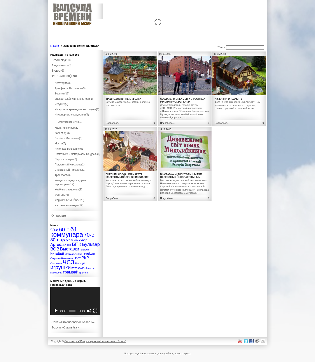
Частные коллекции (69, 205)
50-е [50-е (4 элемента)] (54, 230)
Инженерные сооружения (72, 114)
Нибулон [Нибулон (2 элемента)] (90, 254)
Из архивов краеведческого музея (77, 109)
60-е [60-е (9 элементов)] (64, 229)
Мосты (60, 143)
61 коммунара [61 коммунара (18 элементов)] (66, 231)
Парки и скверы (66, 159)
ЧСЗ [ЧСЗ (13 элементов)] (68, 262)
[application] (75, 301)
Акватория (63, 83)
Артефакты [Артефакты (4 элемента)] (60, 244)
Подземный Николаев (69, 164)
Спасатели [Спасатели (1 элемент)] (56, 263)
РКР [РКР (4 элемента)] (85, 258)
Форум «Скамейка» (65, 327)
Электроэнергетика (70, 122)
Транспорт (62, 175)
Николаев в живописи (69, 148)
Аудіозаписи (61, 65)
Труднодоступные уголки (123, 99)
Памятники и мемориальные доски (77, 154)
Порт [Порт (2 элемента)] (77, 258)
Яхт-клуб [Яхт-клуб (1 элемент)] (80, 263)
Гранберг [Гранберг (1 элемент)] (85, 249)
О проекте (58, 215)
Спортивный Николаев (70, 169)
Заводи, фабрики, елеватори (74, 98)
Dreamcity (61, 60)
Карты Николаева (67, 127)
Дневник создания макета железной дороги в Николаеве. (127, 175)
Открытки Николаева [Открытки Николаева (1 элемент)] (61, 258)
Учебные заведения (68, 189)
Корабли (62, 133)
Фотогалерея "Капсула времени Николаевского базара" (95, 341)
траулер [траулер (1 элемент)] (83, 272)
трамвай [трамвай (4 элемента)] (70, 272)
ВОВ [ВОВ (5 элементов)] (54, 249)
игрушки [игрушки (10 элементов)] (60, 267)
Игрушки (61, 104)
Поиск (221, 47)
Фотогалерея (64, 76)
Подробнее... (113, 123)
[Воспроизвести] (56, 311)
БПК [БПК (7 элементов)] (76, 244)
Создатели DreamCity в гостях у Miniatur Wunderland (182, 100)
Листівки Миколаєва (68, 138)
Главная (55, 45)
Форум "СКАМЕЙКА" (69, 200)
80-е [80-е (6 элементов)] (55, 239)
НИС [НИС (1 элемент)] (80, 254)
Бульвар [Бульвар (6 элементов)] (91, 244)
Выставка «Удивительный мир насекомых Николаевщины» (181, 175)
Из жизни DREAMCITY (228, 99)
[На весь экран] (95, 311)
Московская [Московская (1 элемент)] (71, 254)
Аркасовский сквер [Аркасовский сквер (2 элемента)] (73, 240)
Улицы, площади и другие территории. (70, 182)
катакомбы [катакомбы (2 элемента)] (79, 268)
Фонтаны (62, 194)
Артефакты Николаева (70, 88)
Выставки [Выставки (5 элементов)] (69, 249)
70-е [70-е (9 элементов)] (89, 235)
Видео (57, 70)
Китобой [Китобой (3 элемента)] (57, 254)
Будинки (62, 93)
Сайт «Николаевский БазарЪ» (72, 322)
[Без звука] (89, 311)
